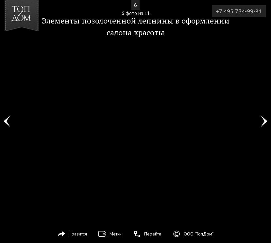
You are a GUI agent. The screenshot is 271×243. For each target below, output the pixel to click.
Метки (116, 234)
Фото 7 (264, 121)
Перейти (152, 234)
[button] (29, 43)
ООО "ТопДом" (198, 234)
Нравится (78, 234)
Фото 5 (7, 121)
